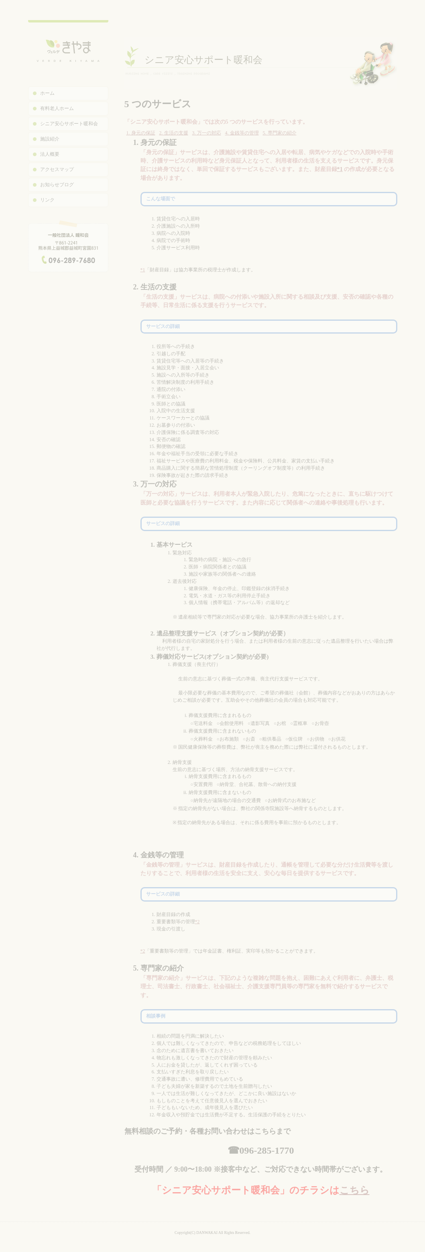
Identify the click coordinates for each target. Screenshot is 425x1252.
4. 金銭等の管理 (242, 133)
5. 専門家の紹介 (280, 133)
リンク (47, 200)
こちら (355, 1190)
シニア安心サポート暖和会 (69, 123)
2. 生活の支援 (173, 133)
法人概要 (49, 154)
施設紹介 (49, 139)
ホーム (47, 93)
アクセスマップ (57, 169)
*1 (340, 169)
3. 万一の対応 (206, 133)
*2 (197, 921)
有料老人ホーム (57, 108)
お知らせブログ (57, 184)
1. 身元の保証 (140, 133)
